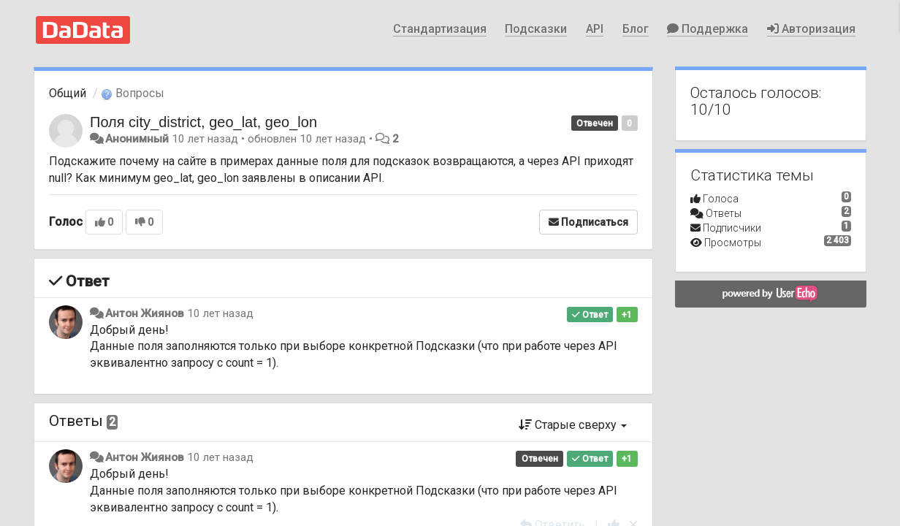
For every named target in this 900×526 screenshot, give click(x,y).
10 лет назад (220, 313)
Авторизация (811, 29)
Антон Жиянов (144, 313)
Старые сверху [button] (573, 425)
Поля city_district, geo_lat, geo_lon (203, 122)
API (594, 29)
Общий (67, 93)
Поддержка (707, 29)
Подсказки (536, 29)
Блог (635, 29)
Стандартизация (440, 29)
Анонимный (137, 138)
